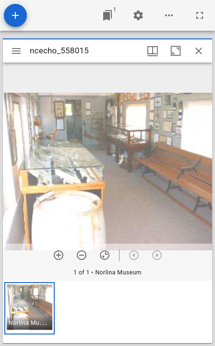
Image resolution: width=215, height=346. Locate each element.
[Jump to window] (107, 15)
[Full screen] (199, 15)
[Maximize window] (175, 50)
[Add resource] (15, 15)
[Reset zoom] (104, 255)
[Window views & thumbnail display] (152, 50)
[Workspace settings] (138, 15)
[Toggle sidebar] (16, 50)
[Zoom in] (58, 255)
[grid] (107, 312)
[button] (29, 308)
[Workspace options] (168, 15)
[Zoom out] (81, 255)
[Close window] (198, 50)
